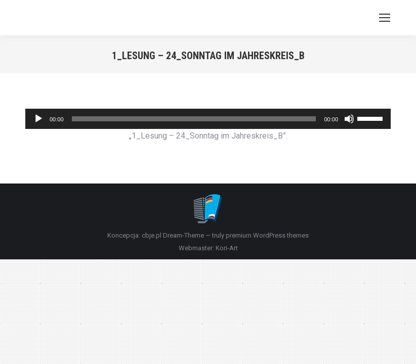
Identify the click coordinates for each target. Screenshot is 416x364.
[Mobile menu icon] (385, 18)
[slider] (194, 118)
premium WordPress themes (267, 235)
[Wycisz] (349, 119)
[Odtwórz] (38, 119)
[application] (208, 119)
